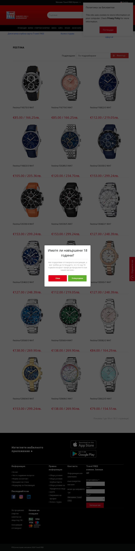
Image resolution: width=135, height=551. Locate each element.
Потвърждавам (77, 278)
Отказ (57, 278)
